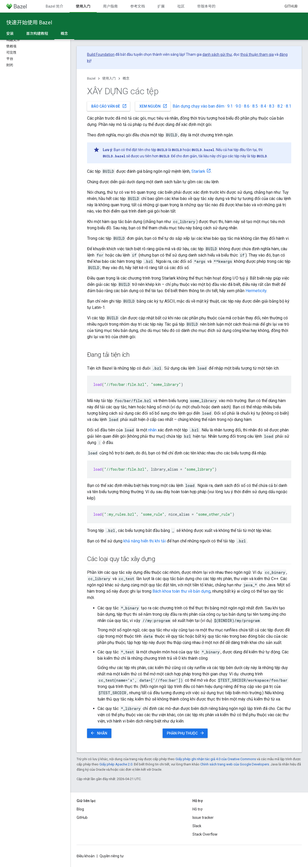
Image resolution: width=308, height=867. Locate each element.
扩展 (161, 6)
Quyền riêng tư (112, 856)
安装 (10, 33)
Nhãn (98, 733)
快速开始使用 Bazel (29, 22)
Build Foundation (101, 54)
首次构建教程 (37, 33)
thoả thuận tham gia (257, 54)
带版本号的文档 (210, 6)
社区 (181, 6)
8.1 (288, 106)
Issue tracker (203, 817)
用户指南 (110, 6)
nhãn (152, 429)
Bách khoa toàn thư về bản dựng (181, 591)
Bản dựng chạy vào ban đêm (198, 106)
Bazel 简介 (54, 6)
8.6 (246, 106)
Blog (80, 809)
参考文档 (137, 6)
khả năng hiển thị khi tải (144, 540)
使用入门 (109, 78)
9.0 (238, 106)
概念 (126, 78)
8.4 (263, 106)
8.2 (280, 106)
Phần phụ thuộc (185, 733)
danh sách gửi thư (217, 54)
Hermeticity (256, 290)
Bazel (91, 78)
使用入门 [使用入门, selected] (83, 6)
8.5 (255, 106)
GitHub (291, 6)
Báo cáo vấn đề (109, 106)
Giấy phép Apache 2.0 (115, 764)
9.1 (230, 106)
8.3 (272, 106)
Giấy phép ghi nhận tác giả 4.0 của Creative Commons (215, 759)
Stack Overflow (205, 834)
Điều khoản (86, 856)
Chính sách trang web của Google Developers (234, 764)
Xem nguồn (153, 106)
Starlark (198, 171)
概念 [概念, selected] (64, 33)
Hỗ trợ (197, 809)
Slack (196, 826)
